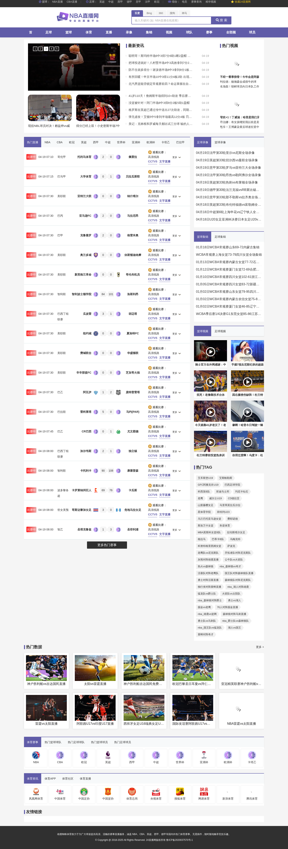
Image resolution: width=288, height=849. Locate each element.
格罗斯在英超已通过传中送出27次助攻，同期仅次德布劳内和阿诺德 (161, 109)
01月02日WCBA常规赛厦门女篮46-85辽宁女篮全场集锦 (229, 306)
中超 (111, 1)
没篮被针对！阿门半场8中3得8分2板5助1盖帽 (159, 102)
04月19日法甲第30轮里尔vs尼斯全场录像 (225, 152)
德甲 (129, 1)
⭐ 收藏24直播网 (241, 1)
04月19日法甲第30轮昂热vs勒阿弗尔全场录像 (228, 175)
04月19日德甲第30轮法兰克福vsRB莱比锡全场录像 (229, 189)
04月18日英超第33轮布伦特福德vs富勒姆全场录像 (229, 204)
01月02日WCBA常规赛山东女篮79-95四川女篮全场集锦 (229, 291)
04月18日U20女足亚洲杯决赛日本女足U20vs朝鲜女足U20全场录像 (229, 219)
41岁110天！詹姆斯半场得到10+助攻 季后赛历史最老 (161, 95)
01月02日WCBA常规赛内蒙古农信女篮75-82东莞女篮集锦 (229, 299)
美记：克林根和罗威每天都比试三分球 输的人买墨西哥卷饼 (161, 123)
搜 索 (221, 20)
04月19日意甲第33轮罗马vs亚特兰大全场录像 (228, 167)
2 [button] (40, 48)
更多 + (260, 647)
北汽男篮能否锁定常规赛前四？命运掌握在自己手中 (161, 83)
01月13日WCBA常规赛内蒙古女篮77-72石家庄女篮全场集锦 (229, 262)
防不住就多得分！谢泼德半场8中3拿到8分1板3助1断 (161, 69)
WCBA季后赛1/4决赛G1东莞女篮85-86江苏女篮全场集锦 (229, 314)
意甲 (138, 1)
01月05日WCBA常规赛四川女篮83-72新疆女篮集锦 (229, 284)
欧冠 (156, 1)
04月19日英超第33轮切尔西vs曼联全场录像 (227, 160)
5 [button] (56, 48)
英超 (102, 1)
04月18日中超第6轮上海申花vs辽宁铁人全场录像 (229, 212)
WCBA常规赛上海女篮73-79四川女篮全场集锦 (229, 254)
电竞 (184, 1)
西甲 (120, 1)
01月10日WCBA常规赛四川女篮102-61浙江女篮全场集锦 (229, 277)
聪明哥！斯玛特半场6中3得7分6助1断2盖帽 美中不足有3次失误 (161, 55)
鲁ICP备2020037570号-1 (179, 840)
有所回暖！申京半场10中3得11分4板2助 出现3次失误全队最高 (161, 76)
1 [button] (35, 48)
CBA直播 (72, 1)
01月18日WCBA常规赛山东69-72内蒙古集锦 (227, 247)
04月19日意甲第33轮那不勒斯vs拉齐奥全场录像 (229, 197)
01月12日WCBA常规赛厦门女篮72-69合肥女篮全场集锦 (229, 269)
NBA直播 (57, 1)
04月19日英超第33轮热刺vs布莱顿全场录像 (227, 182)
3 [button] (46, 48)
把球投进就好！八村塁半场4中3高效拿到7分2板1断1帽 (161, 62)
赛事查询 (196, 1)
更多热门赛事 (107, 545)
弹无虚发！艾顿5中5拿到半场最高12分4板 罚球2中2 (161, 116)
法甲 (147, 1)
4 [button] (51, 48)
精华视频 (211, 1)
